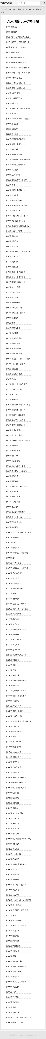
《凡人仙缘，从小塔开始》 (32, 9)
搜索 (43, 3)
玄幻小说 (17, 9)
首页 (11, 9)
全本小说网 (6, 3)
